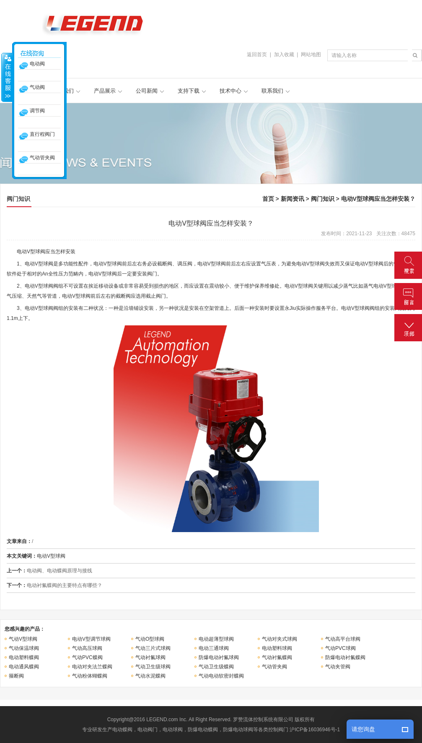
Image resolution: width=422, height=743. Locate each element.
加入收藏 (284, 54)
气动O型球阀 (149, 639)
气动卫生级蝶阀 (216, 667)
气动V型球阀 (23, 639)
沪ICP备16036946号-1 (315, 730)
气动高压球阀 (87, 648)
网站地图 (311, 54)
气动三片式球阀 (153, 648)
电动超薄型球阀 (216, 639)
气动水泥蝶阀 (150, 676)
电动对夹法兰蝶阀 (92, 667)
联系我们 (272, 91)
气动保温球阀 (24, 648)
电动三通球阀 (214, 648)
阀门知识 (322, 198)
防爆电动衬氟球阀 (219, 657)
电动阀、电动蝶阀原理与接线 (59, 571)
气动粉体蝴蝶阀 (89, 676)
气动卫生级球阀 (153, 667)
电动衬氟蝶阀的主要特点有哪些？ (64, 585)
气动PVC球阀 (340, 648)
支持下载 (188, 91)
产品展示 (105, 91)
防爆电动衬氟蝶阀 (345, 657)
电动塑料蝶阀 (24, 657)
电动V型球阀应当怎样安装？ (378, 198)
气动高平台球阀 (342, 639)
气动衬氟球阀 (150, 657)
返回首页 (257, 54)
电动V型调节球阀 (91, 639)
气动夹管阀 (337, 667)
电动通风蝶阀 (24, 667)
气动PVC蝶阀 (87, 657)
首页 (268, 198)
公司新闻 (147, 91)
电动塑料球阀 (277, 648)
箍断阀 (16, 676)
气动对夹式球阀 (279, 639)
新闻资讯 (292, 198)
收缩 (7, 77)
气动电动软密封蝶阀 (221, 676)
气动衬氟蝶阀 (277, 657)
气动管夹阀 (274, 667)
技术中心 (230, 91)
